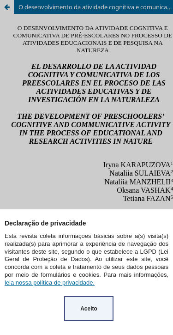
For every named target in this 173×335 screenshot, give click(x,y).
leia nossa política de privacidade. (50, 282)
